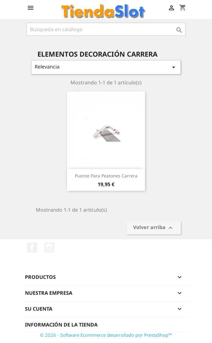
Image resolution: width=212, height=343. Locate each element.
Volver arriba (153, 228)
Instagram (49, 247)
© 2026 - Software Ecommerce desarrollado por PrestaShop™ (106, 335)
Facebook (32, 247)
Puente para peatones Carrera (106, 176)
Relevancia (106, 67)
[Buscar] (106, 29)
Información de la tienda (61, 324)
